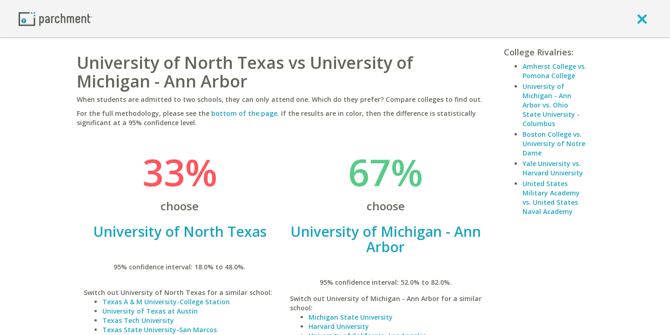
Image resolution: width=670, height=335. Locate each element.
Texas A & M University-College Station (166, 301)
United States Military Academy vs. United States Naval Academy (551, 197)
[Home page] (55, 18)
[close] (642, 18)
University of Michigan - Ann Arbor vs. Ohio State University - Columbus (551, 105)
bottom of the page (244, 113)
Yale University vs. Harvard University (553, 168)
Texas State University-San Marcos (159, 329)
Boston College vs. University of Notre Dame (554, 143)
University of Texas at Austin (150, 311)
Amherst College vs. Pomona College (554, 71)
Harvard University (338, 326)
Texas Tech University (138, 320)
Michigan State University (350, 317)
